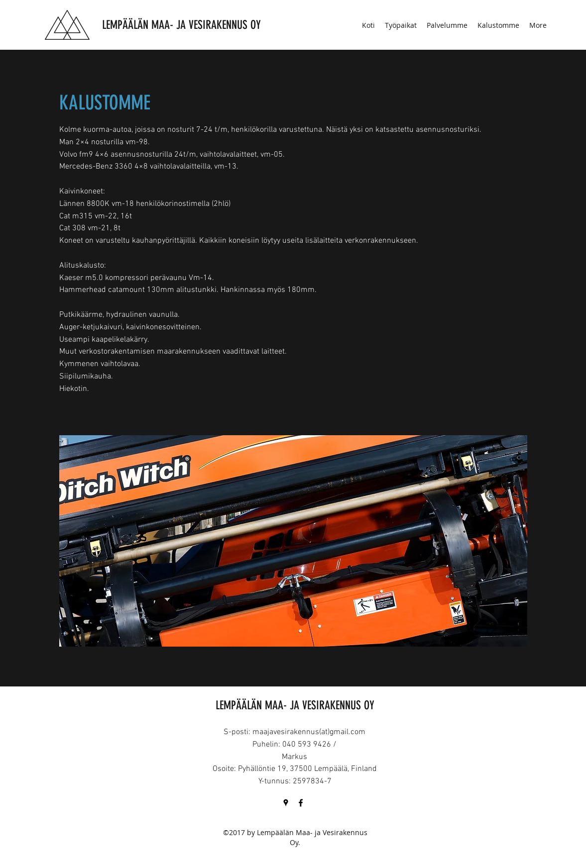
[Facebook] (301, 803)
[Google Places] (286, 803)
